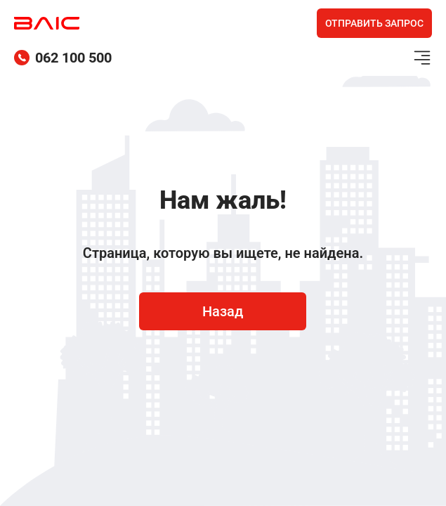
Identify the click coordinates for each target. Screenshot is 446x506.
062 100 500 (63, 57)
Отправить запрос (374, 23)
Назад (222, 311)
